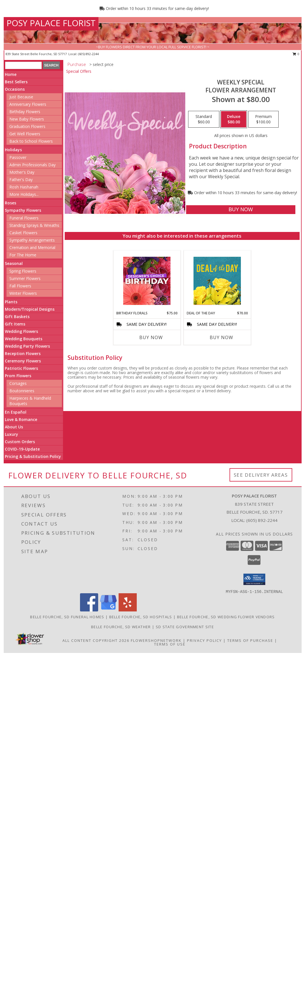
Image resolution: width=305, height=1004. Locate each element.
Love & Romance (21, 419)
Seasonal (14, 263)
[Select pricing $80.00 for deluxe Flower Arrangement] (233, 119)
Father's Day (21, 179)
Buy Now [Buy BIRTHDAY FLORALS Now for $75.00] (151, 337)
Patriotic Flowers (21, 368)
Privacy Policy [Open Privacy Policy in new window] (204, 640)
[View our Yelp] (128, 610)
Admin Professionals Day (32, 164)
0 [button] (296, 54)
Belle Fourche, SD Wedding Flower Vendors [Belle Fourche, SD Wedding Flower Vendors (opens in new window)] (226, 616)
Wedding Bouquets (23, 338)
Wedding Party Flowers (27, 346)
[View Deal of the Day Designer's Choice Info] (217, 281)
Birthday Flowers (24, 111)
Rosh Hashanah (23, 187)
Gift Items (15, 324)
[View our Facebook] (89, 610)
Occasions (15, 89)
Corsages (18, 383)
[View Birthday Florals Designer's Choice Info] (147, 281)
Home (10, 74)
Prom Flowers (18, 375)
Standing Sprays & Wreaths (34, 225)
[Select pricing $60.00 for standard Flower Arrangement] (203, 119)
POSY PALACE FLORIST (51, 22)
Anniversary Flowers (27, 104)
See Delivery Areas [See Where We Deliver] (261, 475)
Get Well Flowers (24, 133)
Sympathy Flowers (23, 210)
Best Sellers (16, 81)
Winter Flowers (23, 293)
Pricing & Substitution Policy (33, 456)
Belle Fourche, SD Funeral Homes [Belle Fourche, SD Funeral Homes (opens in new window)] (67, 616)
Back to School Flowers (31, 141)
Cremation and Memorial (32, 247)
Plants (11, 301)
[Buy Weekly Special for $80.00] (240, 209)
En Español (15, 412)
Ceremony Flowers (23, 361)
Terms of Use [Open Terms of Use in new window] (170, 644)
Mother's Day (21, 172)
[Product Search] (23, 65)
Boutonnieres (21, 390)
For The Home (22, 255)
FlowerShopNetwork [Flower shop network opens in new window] (156, 640)
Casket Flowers (23, 232)
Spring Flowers (22, 271)
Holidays (13, 149)
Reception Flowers (23, 353)
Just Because (21, 96)
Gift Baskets (17, 316)
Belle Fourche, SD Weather (121, 626)
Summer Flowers (25, 278)
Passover (17, 157)
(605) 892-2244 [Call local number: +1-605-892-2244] (88, 54)
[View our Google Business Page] (108, 610)
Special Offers (78, 71)
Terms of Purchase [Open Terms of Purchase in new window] (250, 640)
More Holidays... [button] (24, 194)
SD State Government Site (185, 626)
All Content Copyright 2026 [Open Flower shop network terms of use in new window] (95, 640)
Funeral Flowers (24, 218)
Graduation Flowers (27, 126)
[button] (254, 579)
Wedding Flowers (21, 331)
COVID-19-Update (22, 449)
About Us (14, 427)
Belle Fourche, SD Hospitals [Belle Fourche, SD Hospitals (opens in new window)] (140, 616)
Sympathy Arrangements (32, 240)
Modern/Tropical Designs (29, 309)
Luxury (11, 434)
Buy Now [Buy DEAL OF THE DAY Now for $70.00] (221, 337)
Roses (10, 203)
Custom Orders (20, 441)
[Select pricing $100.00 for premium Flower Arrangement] (263, 119)
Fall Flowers (20, 286)
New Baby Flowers (26, 119)
